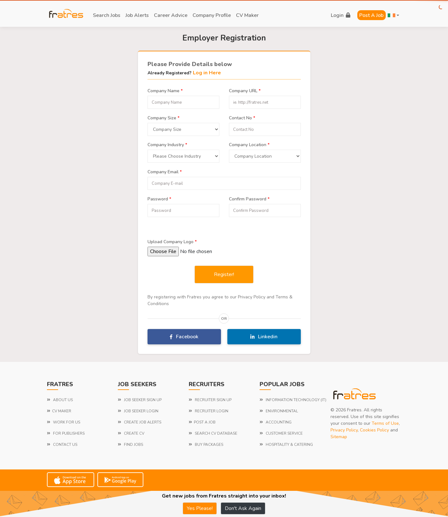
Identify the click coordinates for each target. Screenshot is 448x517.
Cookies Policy (374, 430)
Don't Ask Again (243, 508)
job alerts (137, 15)
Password (159, 198)
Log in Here (207, 72)
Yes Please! (200, 508)
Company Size (163, 117)
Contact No (242, 117)
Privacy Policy (344, 430)
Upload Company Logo (172, 241)
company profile (212, 15)
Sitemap (338, 437)
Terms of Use (385, 423)
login (340, 15)
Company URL (245, 90)
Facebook (184, 336)
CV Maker (247, 15)
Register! (224, 274)
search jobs (106, 15)
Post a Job (371, 15)
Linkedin (263, 336)
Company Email (165, 171)
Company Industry (167, 144)
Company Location (249, 144)
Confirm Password (249, 198)
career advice (170, 15)
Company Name (165, 90)
